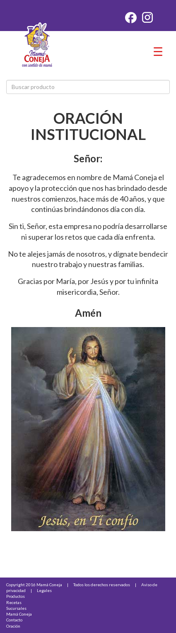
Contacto (14, 619)
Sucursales (16, 608)
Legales (44, 590)
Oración (13, 625)
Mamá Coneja (19, 613)
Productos (15, 596)
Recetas (14, 602)
